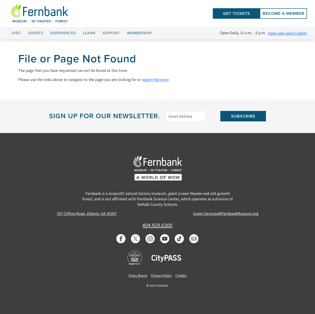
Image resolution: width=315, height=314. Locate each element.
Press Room (138, 275)
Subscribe (243, 116)
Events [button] (36, 33)
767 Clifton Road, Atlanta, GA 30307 (87, 213)
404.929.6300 (157, 225)
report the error (155, 79)
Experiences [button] (63, 33)
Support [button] (111, 33)
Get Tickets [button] (236, 13)
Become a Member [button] (283, 13)
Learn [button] (89, 33)
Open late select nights (287, 33)
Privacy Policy (161, 275)
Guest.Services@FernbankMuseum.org (225, 213)
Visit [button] (16, 33)
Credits (180, 275)
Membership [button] (139, 33)
